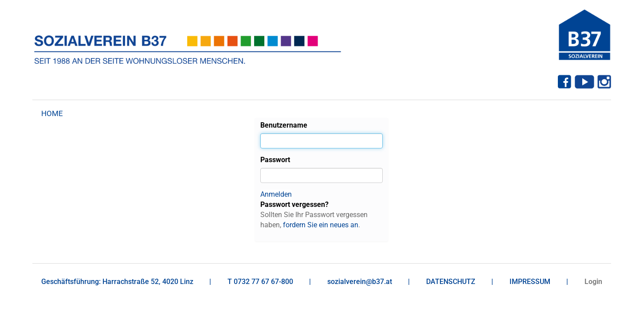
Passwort (275, 160)
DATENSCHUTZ (450, 281)
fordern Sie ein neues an (320, 225)
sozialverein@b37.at (359, 281)
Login (593, 281)
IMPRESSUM (530, 281)
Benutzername (283, 125)
